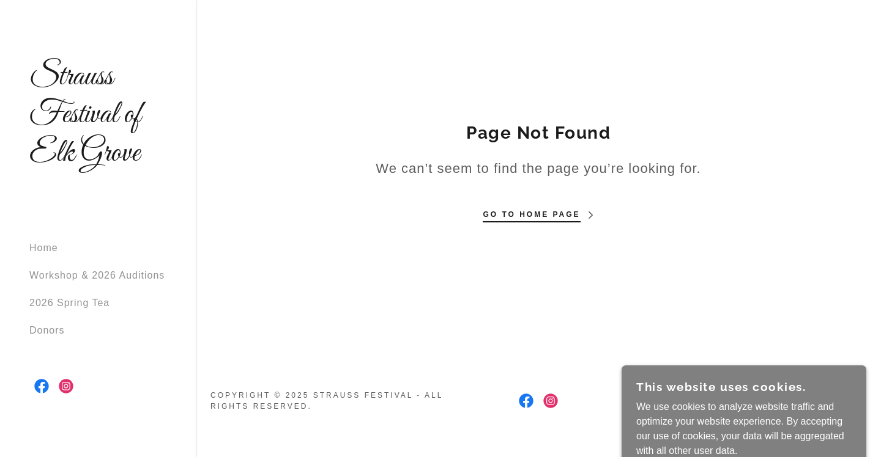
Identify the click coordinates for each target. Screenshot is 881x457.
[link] (97, 157)
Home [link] (43, 248)
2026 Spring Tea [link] (69, 303)
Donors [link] (47, 330)
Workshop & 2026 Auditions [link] (97, 275)
